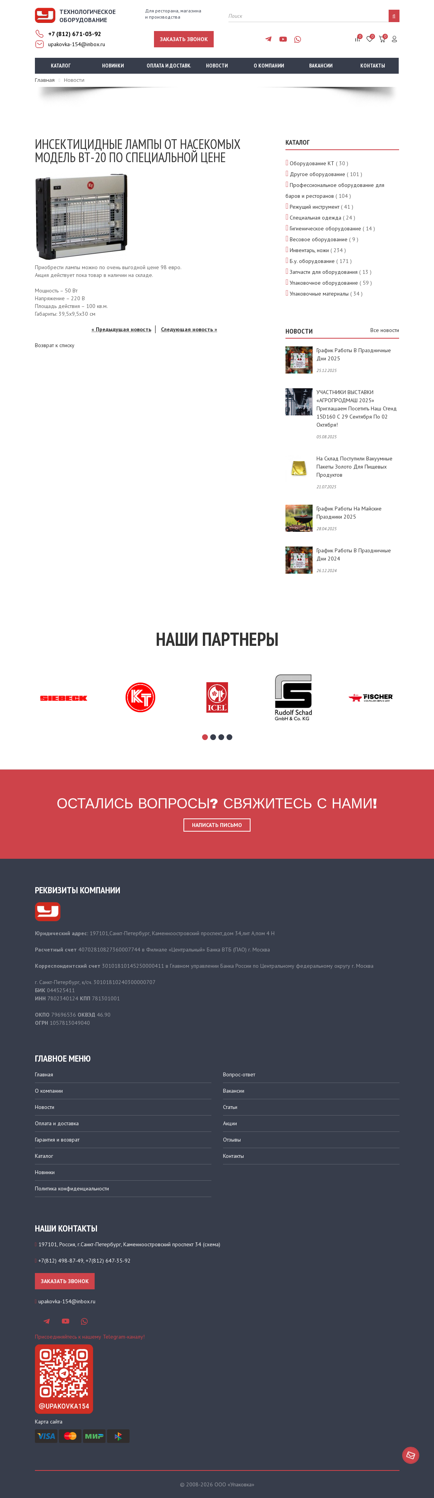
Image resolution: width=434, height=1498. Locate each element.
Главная (44, 1074)
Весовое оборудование (319, 239)
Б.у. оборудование (312, 261)
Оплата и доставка (169, 65)
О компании (269, 65)
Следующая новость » (189, 329)
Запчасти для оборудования (324, 271)
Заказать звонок (184, 39)
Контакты (372, 65)
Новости (217, 65)
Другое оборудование (317, 174)
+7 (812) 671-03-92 (74, 34)
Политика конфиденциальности (72, 1188)
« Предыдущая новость (121, 329)
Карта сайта (48, 1421)
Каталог (61, 65)
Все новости (384, 330)
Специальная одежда (315, 217)
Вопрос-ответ (239, 1074)
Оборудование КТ (312, 163)
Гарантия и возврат (57, 1139)
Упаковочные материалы (319, 293)
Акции (230, 1123)
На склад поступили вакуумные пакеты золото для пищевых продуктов (354, 466)
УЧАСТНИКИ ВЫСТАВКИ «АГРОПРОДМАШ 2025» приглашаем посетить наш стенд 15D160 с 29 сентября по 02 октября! (356, 408)
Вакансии (320, 65)
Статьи (230, 1107)
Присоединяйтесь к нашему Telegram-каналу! (90, 1336)
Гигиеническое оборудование (325, 228)
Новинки (113, 65)
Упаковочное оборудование (324, 282)
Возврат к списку (54, 345)
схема (211, 1244)
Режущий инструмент (314, 206)
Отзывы (232, 1139)
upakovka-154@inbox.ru (76, 44)
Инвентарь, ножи (309, 250)
